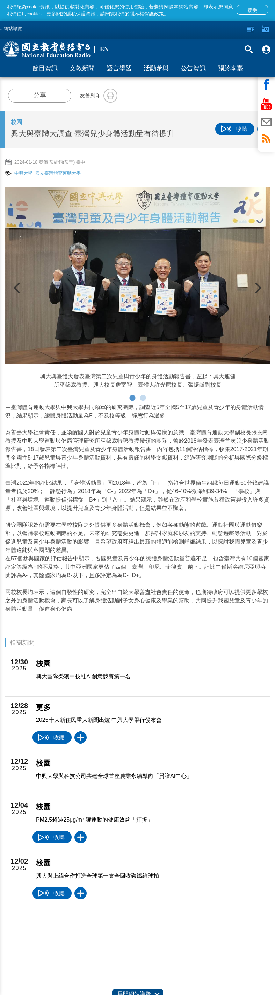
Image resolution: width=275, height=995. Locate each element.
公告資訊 (193, 68)
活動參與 (156, 68)
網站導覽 (13, 28)
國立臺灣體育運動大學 (58, 173)
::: (2, 28)
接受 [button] (252, 10)
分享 (40, 95)
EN (104, 49)
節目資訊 (45, 68)
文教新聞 (82, 68)
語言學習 (119, 68)
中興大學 (23, 173)
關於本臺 (230, 68)
